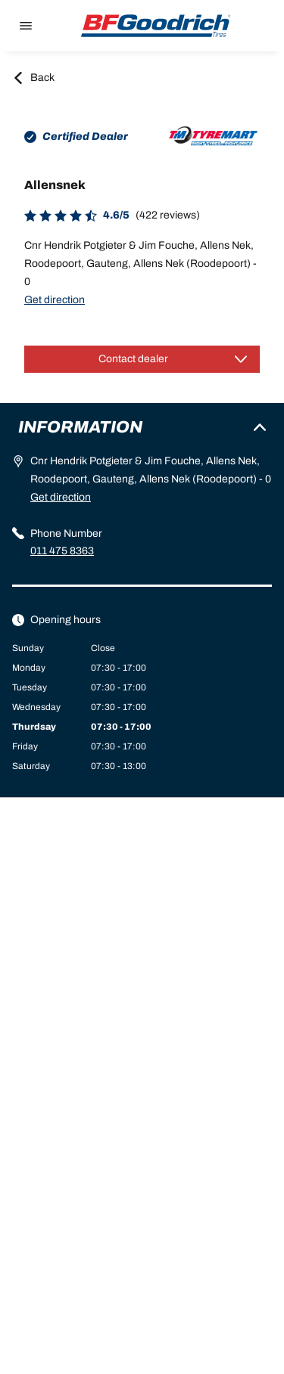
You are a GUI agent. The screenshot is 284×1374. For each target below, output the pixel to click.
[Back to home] (156, 25)
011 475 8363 (62, 551)
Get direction (54, 300)
